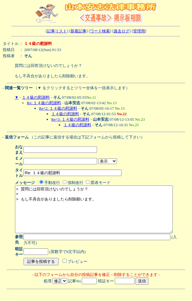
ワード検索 (100, 31)
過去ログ (121, 31)
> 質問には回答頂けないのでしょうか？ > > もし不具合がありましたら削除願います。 (103, 213)
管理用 (139, 31)
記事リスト (57, 31)
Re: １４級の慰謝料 (44, 103)
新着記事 (78, 31)
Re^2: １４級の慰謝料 (58, 108)
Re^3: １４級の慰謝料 (70, 119)
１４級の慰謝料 (36, 97)
